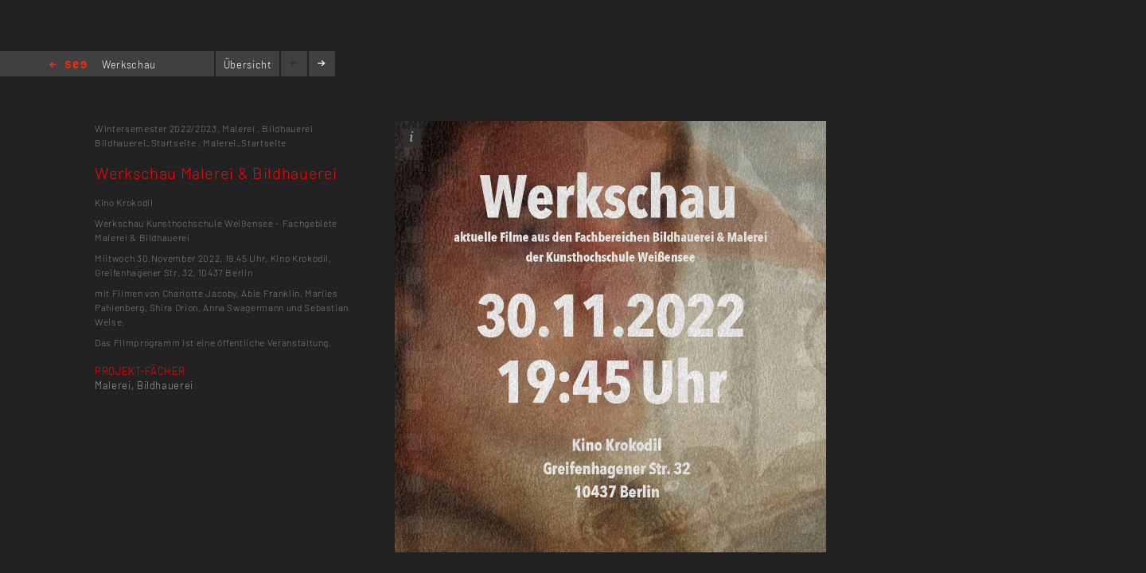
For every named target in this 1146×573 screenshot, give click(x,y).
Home (68, 65)
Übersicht (248, 64)
